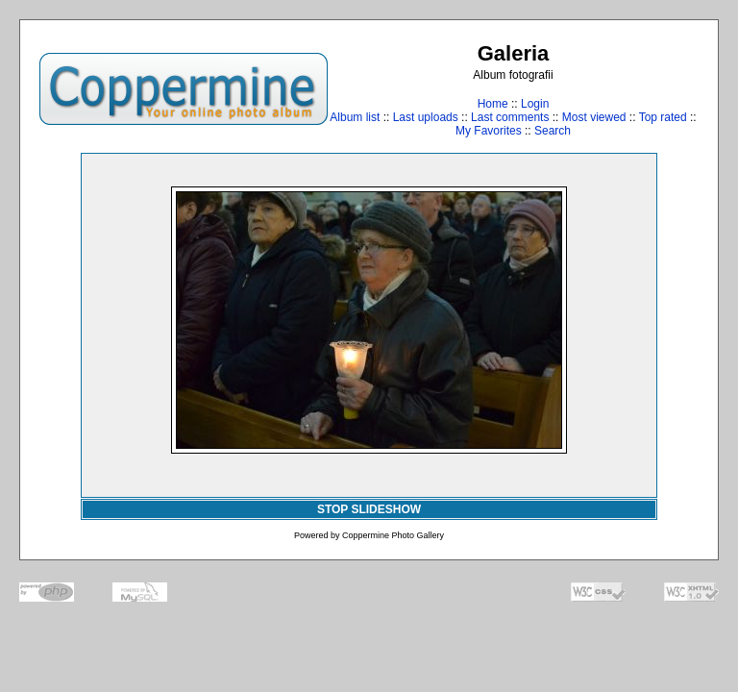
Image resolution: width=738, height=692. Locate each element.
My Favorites (488, 130)
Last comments (510, 117)
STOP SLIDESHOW (369, 509)
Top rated (663, 117)
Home (493, 104)
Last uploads (425, 117)
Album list (355, 117)
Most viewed (594, 117)
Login (535, 104)
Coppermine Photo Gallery (393, 535)
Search (552, 130)
